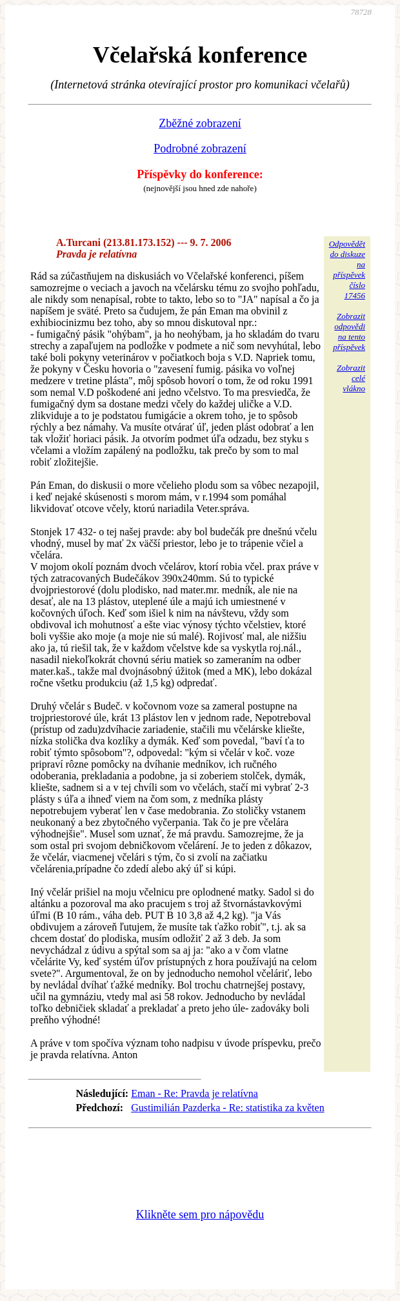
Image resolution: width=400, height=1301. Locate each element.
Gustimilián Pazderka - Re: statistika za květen (227, 1107)
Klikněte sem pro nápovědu (200, 1214)
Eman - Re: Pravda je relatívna (194, 1093)
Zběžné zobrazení (200, 123)
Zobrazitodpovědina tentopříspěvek (349, 331)
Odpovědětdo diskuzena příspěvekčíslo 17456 (347, 269)
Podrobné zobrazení (200, 148)
